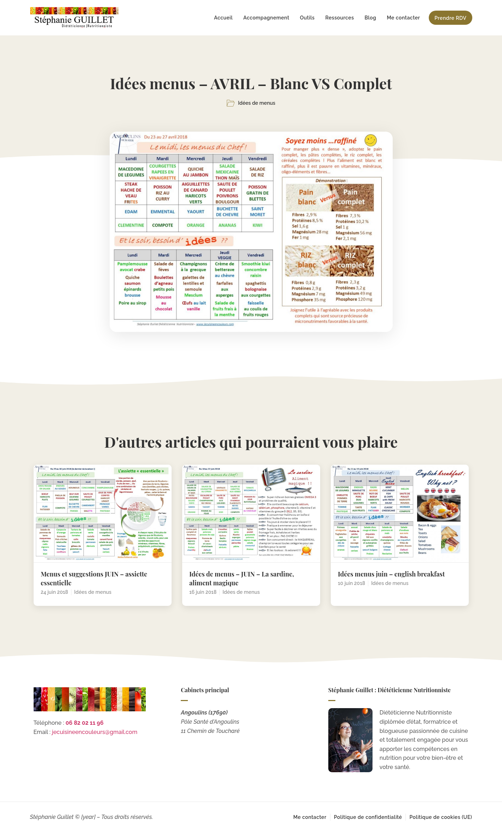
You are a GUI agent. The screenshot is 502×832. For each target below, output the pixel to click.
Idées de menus (256, 103)
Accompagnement (266, 18)
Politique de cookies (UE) (440, 817)
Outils (307, 18)
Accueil (223, 18)
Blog (370, 18)
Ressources (339, 18)
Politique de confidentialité (368, 817)
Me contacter (403, 18)
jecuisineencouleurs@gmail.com (94, 732)
